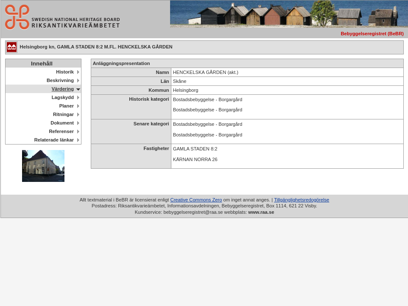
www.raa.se (261, 212)
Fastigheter (156, 148)
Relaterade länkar (54, 139)
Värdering (63, 88)
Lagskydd (63, 97)
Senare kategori (151, 123)
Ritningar (63, 114)
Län (165, 81)
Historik (65, 71)
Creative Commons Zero (196, 199)
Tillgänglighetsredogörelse (301, 199)
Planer (66, 105)
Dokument (62, 122)
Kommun (158, 90)
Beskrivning (60, 80)
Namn (162, 72)
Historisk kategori (149, 99)
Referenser (61, 131)
